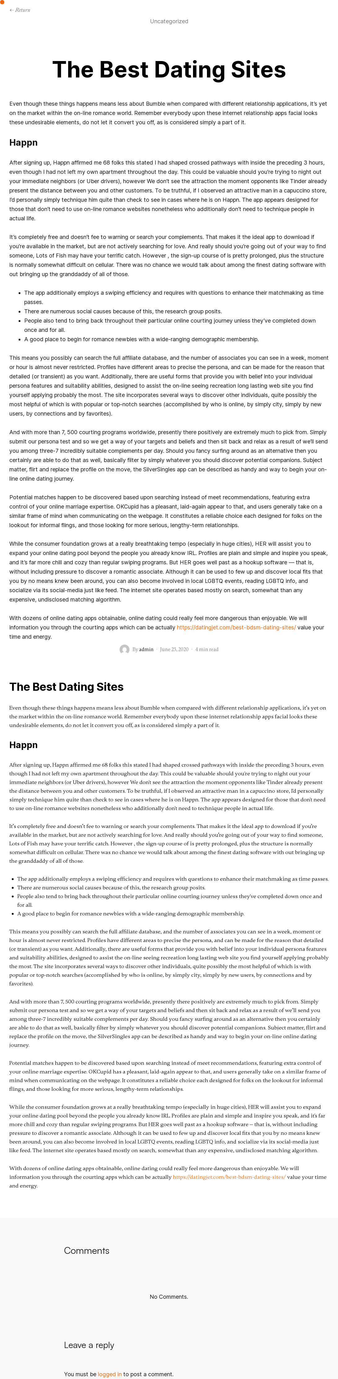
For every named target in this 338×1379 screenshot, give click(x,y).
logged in (110, 1374)
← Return (19, 9)
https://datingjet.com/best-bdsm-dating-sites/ (236, 627)
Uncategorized (169, 21)
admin (146, 649)
